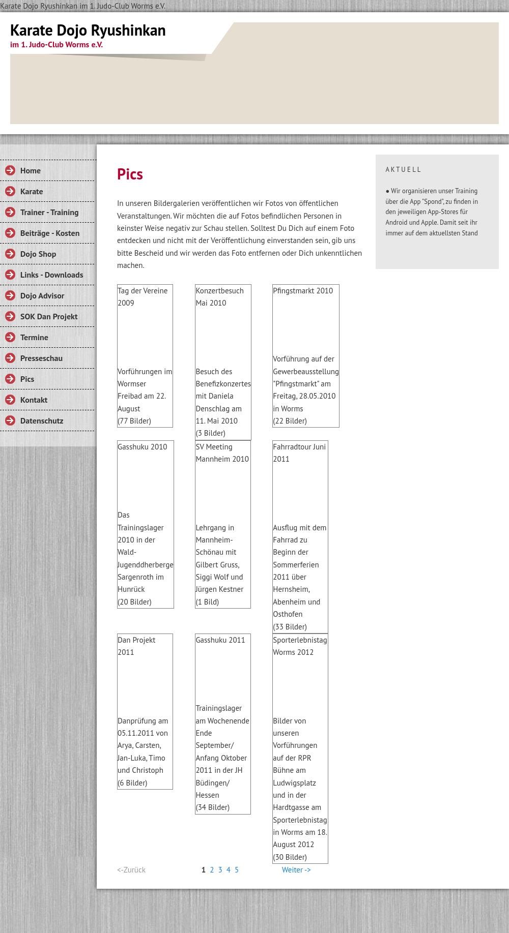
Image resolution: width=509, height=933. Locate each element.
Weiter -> (296, 870)
